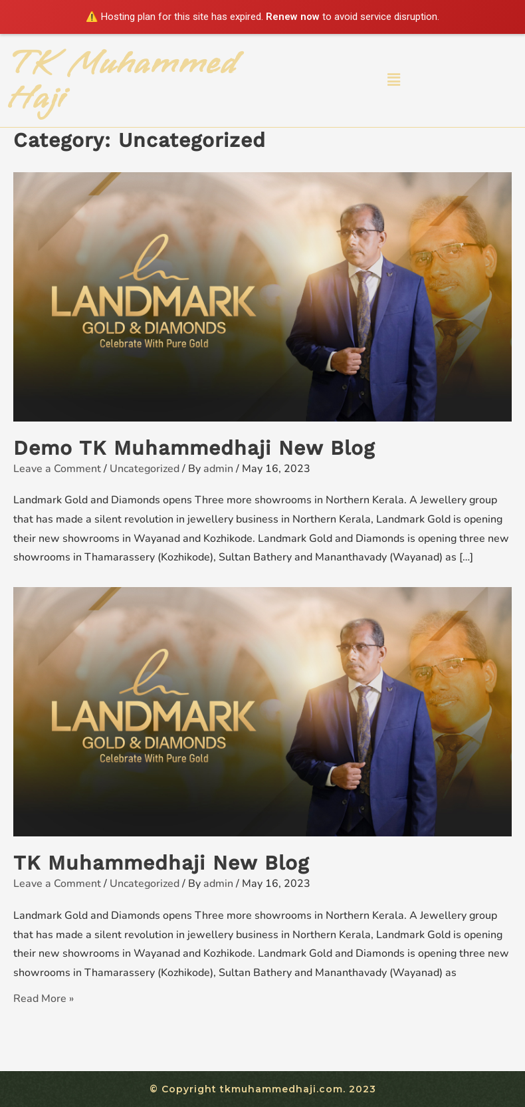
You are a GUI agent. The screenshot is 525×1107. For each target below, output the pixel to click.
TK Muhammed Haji (122, 80)
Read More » (43, 998)
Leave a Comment (57, 468)
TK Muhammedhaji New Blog (161, 862)
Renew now (293, 17)
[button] (393, 79)
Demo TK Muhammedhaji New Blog (194, 447)
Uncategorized (144, 468)
